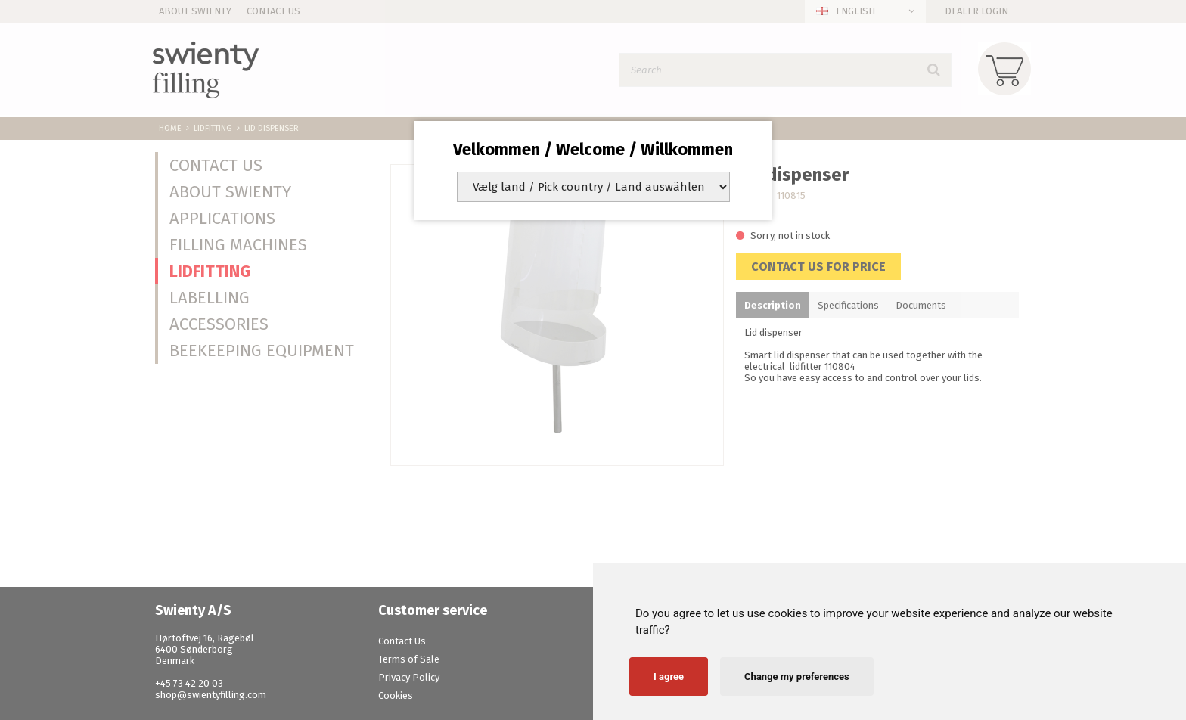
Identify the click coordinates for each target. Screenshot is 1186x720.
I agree (669, 676)
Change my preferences (796, 676)
